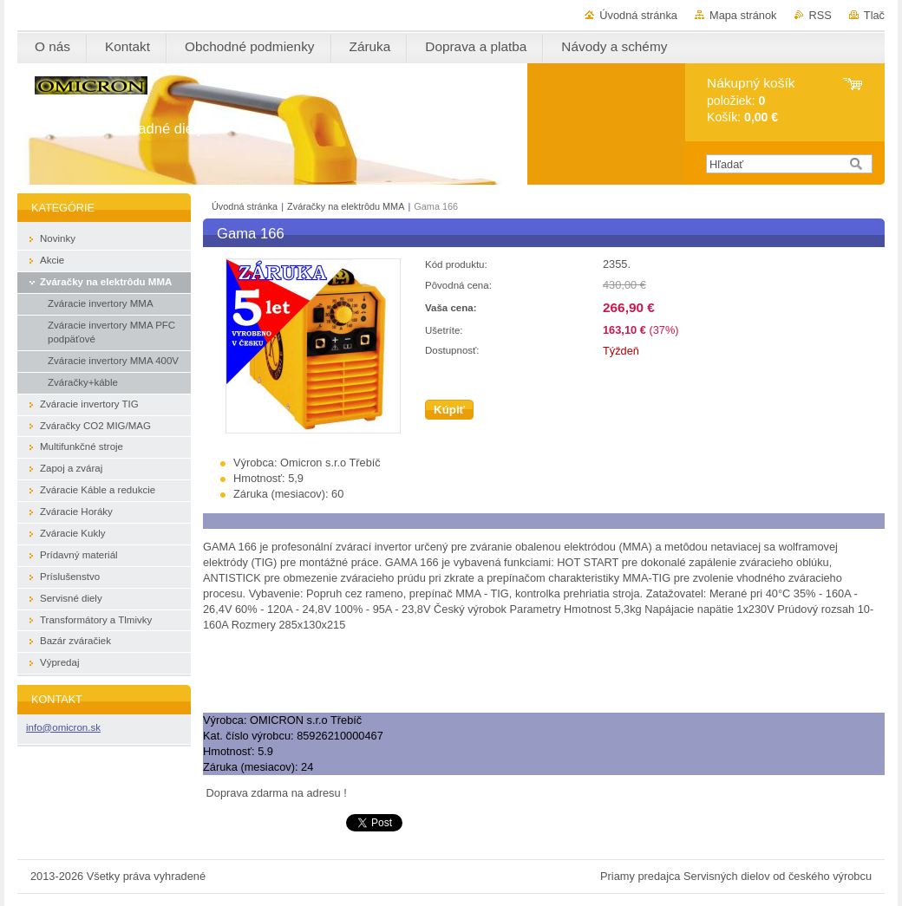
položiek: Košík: (750, 100)
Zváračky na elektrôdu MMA (345, 206)
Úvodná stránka (638, 15)
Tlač (874, 15)
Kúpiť (449, 409)
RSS (820, 15)
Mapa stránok (743, 15)
